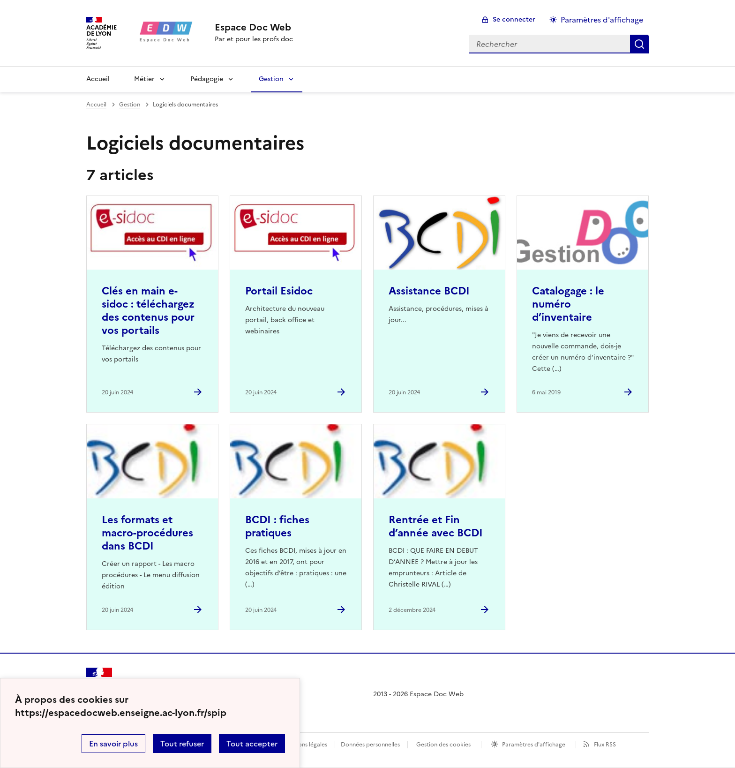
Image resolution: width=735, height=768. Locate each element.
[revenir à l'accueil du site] (254, 27)
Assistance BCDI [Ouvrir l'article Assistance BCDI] (429, 291)
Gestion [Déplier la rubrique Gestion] (271, 79)
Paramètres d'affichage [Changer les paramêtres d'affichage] (602, 19)
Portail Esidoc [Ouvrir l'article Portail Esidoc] (279, 291)
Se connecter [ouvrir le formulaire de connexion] (514, 19)
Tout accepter (252, 743)
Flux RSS (605, 744)
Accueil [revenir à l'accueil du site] (98, 79)
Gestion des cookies (443, 744)
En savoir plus (113, 743)
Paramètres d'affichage (533, 744)
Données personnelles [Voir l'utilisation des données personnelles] (370, 744)
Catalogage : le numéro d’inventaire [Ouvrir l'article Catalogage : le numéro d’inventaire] (568, 304)
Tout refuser (182, 743)
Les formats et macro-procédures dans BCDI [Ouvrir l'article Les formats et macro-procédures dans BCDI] (147, 533)
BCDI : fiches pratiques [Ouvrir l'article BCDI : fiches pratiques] (277, 526)
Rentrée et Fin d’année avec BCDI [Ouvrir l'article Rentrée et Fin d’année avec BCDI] (436, 526)
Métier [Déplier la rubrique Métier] (144, 79)
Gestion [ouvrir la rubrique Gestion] (129, 104)
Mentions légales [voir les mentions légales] (305, 744)
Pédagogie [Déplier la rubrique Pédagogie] (206, 79)
